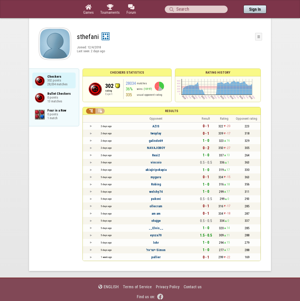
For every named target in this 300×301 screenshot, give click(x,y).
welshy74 (156, 192)
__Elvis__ (156, 228)
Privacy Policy (168, 286)
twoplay (156, 133)
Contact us (193, 286)
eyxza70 (156, 235)
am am (156, 213)
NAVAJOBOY (156, 148)
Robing (156, 184)
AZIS (155, 126)
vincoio (156, 162)
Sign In (255, 9)
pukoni (156, 199)
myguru (156, 177)
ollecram (155, 206)
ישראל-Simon (156, 250)
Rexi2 (156, 155)
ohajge (156, 221)
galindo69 (156, 141)
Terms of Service (137, 286)
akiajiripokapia (156, 170)
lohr (156, 242)
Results (171, 111)
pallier (156, 257)
